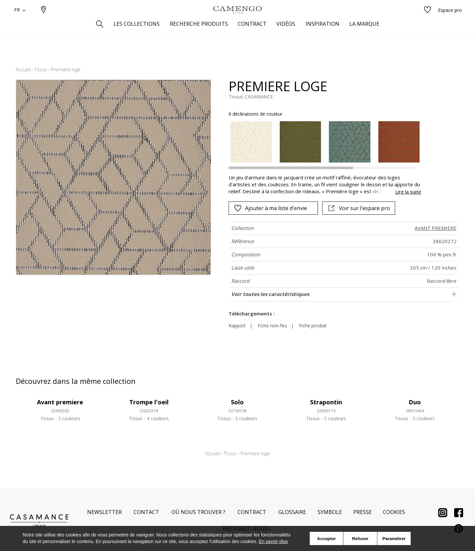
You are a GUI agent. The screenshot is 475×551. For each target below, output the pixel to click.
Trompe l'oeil (149, 402)
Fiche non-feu (272, 325)
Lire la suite (408, 191)
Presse (362, 512)
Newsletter (104, 512)
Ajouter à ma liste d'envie (270, 208)
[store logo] (237, 20)
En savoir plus (273, 541)
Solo (237, 402)
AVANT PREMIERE (436, 228)
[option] (251, 142)
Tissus (40, 69)
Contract (252, 512)
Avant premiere (60, 402)
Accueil (23, 69)
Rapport (237, 325)
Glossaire (292, 512)
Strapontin (326, 402)
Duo (415, 402)
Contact (146, 512)
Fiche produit (313, 325)
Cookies (394, 512)
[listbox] (321, 142)
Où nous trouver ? (198, 512)
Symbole (330, 512)
